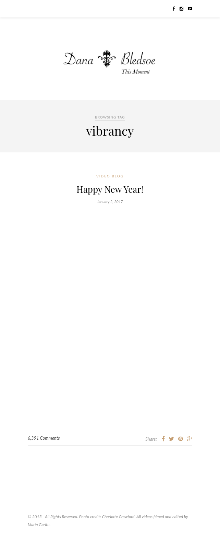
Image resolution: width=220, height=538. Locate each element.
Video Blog (110, 176)
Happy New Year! (109, 189)
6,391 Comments (44, 438)
